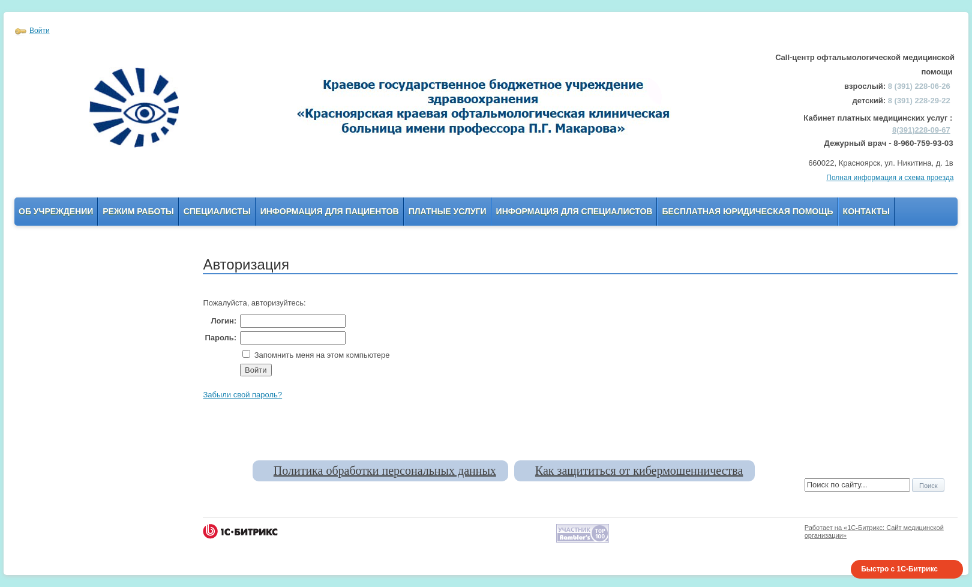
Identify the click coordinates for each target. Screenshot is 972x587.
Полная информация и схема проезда (889, 177)
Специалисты (217, 211)
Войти (39, 30)
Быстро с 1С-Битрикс (899, 569)
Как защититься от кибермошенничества (639, 470)
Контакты (866, 211)
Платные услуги (448, 211)
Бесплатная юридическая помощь (747, 211)
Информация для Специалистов (574, 211)
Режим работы (138, 211)
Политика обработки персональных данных (385, 470)
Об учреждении (56, 211)
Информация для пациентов (329, 211)
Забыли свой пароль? (242, 394)
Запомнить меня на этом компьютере (320, 355)
